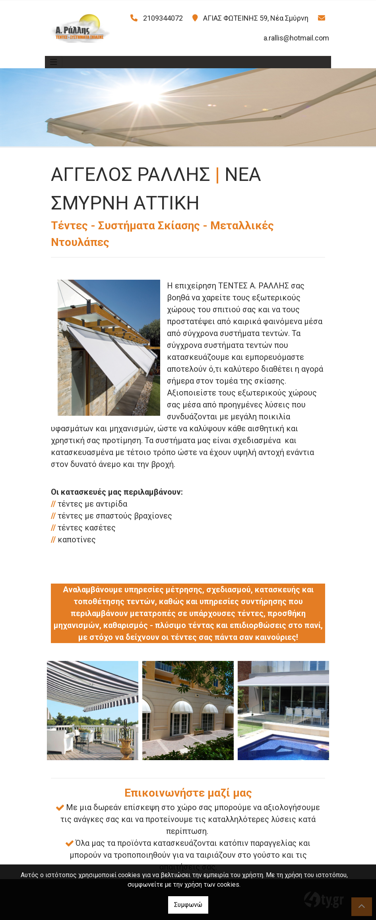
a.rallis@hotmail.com (296, 38)
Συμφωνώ (188, 904)
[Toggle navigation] (53, 62)
